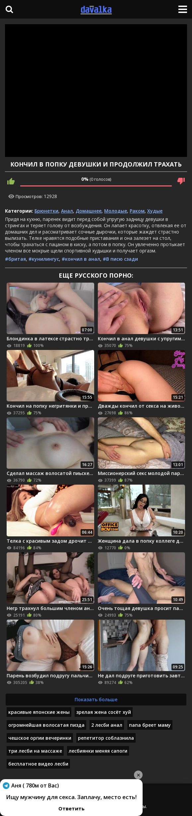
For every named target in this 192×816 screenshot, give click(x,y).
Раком (137, 211)
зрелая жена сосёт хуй (103, 712)
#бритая (15, 259)
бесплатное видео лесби (38, 764)
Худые (154, 211)
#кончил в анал (81, 259)
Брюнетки (46, 211)
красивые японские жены (39, 712)
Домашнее (88, 211)
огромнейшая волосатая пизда (46, 725)
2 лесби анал (106, 725)
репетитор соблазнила (106, 738)
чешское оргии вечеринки (39, 738)
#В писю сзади (120, 259)
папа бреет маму (150, 725)
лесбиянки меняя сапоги (98, 751)
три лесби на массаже (35, 751)
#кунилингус (44, 259)
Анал (67, 211)
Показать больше (96, 699)
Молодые (115, 211)
